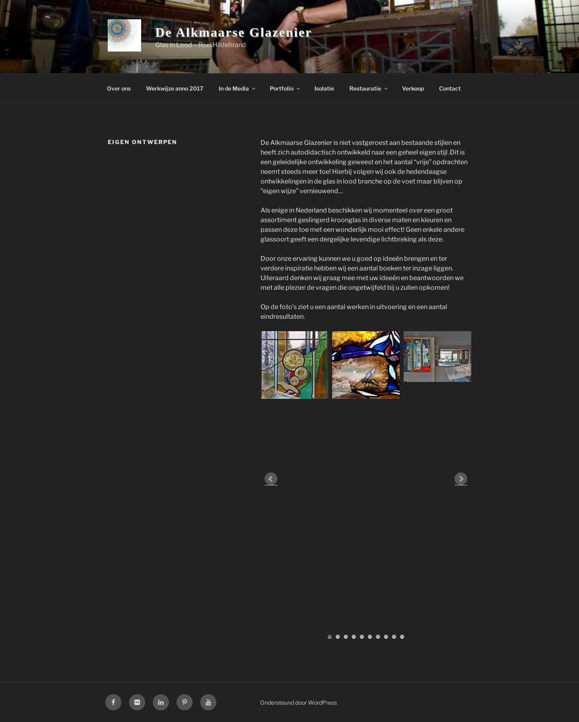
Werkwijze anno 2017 (174, 88)
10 (402, 637)
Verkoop (413, 88)
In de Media (238, 88)
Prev (271, 478)
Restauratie (369, 88)
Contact (450, 88)
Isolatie (324, 88)
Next (460, 478)
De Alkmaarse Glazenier (233, 32)
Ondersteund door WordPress (298, 702)
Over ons (119, 88)
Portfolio (285, 88)
